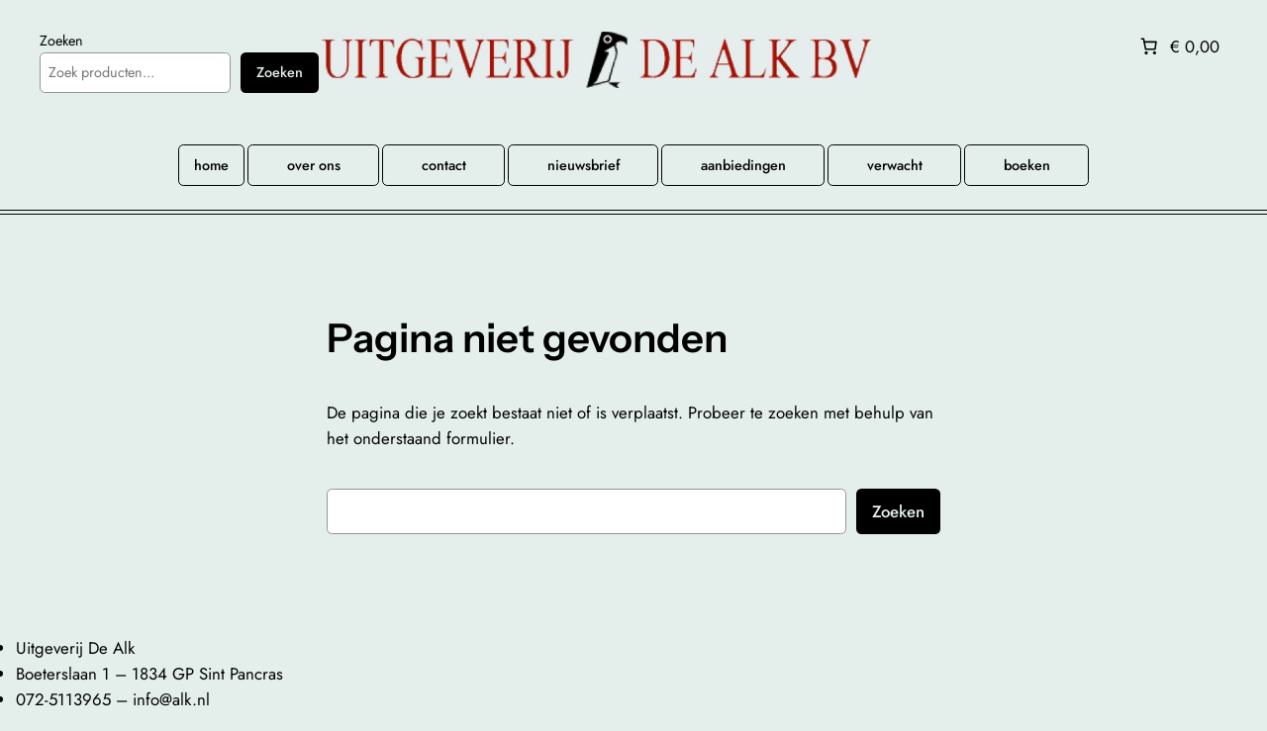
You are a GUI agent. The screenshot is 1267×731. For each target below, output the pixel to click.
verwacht (895, 165)
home (211, 165)
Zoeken (61, 40)
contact (444, 165)
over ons (314, 165)
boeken (1027, 165)
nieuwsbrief (583, 165)
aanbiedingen (743, 165)
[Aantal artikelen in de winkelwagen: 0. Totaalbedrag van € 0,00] (1177, 46)
